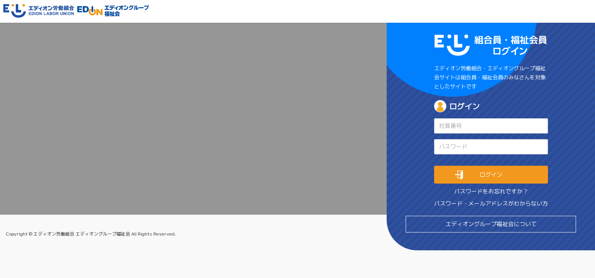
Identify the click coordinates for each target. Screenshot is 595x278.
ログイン (464, 106)
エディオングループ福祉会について (491, 224)
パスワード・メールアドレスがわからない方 (491, 203)
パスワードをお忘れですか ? (490, 191)
